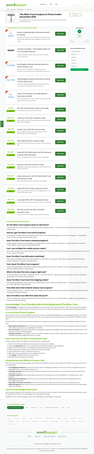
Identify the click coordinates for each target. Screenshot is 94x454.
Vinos (41, 407)
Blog (56, 4)
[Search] (86, 4)
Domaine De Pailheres (75, 51)
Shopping (67, 421)
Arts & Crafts (16, 418)
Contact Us (37, 436)
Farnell (68, 407)
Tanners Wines (74, 54)
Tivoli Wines (73, 63)
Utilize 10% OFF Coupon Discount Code (32, 188)
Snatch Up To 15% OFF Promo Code (31, 129)
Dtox (27, 407)
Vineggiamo (73, 66)
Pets (61, 421)
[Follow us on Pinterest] (51, 440)
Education (59, 418)
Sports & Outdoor (81, 421)
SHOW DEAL (60, 34)
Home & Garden (44, 421)
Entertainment (73, 418)
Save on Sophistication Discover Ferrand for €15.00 (33, 33)
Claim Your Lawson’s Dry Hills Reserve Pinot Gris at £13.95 (32, 94)
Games (17, 421)
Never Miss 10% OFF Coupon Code (30, 141)
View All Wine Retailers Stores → (15, 407)
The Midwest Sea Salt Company (51, 407)
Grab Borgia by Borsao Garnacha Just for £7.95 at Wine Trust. (33, 80)
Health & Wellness (35, 421)
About (29, 436)
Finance (80, 418)
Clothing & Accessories (49, 418)
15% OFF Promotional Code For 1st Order (33, 108)
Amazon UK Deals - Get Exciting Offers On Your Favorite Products (33, 50)
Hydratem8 (73, 57)
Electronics (66, 418)
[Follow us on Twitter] (48, 440)
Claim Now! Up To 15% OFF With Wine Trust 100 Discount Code (34, 177)
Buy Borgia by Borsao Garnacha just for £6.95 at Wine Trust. (33, 65)
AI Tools (9, 418)
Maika (62, 407)
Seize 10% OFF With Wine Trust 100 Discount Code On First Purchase (34, 153)
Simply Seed (33, 407)
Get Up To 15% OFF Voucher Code (30, 165)
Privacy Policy (62, 436)
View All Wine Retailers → (79, 69)
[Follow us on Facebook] (45, 440)
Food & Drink (11, 421)
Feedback (2, 124)
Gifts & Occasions (25, 421)
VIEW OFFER (60, 50)
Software (73, 421)
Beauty (30, 418)
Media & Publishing (54, 421)
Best (51, 4)
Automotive (24, 418)
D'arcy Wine (73, 60)
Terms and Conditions (49, 436)
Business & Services (39, 418)
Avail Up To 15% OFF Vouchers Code (31, 118)
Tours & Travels (11, 424)
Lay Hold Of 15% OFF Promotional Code (32, 200)
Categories (43, 4)
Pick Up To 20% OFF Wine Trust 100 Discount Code (30, 210)
